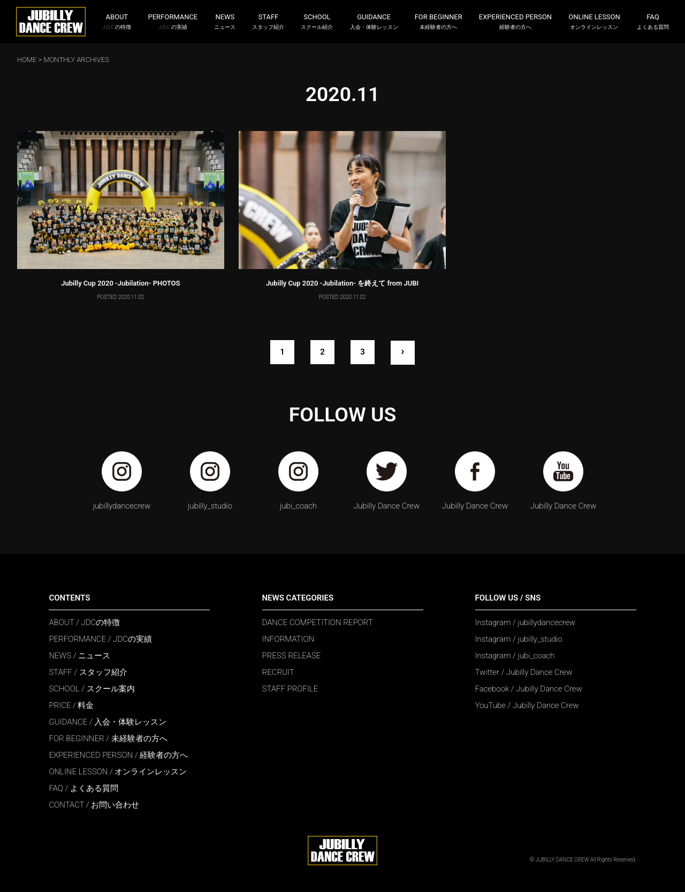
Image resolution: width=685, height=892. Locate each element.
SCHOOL (317, 21)
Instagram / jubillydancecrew (525, 622)
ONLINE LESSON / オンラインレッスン (118, 771)
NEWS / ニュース (79, 655)
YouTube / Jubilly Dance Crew (527, 705)
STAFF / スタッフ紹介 (88, 672)
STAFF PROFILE (290, 689)
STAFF (268, 21)
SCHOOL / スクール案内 (91, 689)
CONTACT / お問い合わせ (94, 805)
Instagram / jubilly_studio (518, 639)
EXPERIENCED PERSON (515, 21)
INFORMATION (288, 639)
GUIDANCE (374, 21)
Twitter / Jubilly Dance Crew (524, 672)
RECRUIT (278, 672)
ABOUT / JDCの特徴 (84, 622)
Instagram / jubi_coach (515, 655)
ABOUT (116, 21)
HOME (26, 59)
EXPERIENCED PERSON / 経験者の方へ (118, 755)
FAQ (653, 21)
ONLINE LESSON (594, 21)
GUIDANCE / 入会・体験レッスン (107, 722)
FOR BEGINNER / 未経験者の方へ (108, 738)
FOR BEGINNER (438, 21)
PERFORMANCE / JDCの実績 (100, 639)
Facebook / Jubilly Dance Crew (528, 689)
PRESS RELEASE (291, 655)
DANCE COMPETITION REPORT (317, 622)
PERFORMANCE (173, 21)
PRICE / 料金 (71, 705)
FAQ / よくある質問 (83, 788)
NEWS (224, 21)
